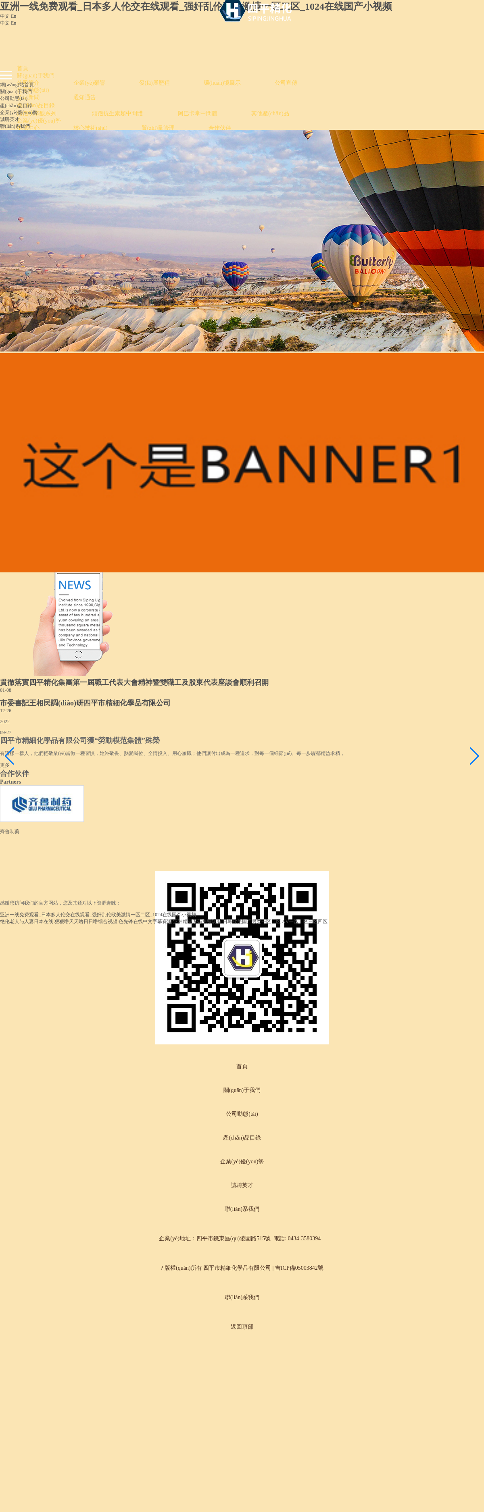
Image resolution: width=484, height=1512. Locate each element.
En (13, 16)
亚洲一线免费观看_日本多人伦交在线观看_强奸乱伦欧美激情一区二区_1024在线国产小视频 (196, 6)
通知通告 (84, 97)
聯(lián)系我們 (15, 126)
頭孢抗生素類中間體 (118, 113)
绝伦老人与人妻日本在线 (26, 921)
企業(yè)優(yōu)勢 (39, 121)
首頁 (22, 68)
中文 (5, 16)
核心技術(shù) (90, 128)
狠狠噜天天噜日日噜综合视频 (85, 921)
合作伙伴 (220, 128)
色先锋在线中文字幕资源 (145, 921)
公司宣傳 (286, 83)
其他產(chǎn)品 (270, 113)
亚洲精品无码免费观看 (197, 921)
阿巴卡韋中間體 (197, 113)
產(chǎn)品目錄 (36, 105)
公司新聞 (28, 97)
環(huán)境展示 (222, 83)
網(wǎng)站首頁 (17, 84)
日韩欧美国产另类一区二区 (252, 921)
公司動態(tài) (33, 90)
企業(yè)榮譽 (89, 83)
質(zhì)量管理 (158, 128)
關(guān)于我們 (35, 76)
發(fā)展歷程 (154, 83)
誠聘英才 (9, 119)
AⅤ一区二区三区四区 (305, 921)
